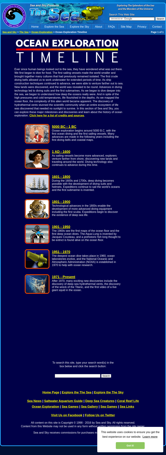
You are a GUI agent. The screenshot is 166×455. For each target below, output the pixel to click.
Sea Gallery (89, 406)
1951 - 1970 (61, 252)
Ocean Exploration (42, 32)
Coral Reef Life (128, 401)
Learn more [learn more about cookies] (150, 436)
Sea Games (70, 406)
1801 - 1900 (61, 202)
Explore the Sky (79, 26)
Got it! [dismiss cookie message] (130, 445)
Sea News (34, 401)
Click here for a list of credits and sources (56, 115)
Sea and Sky (9, 32)
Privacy (141, 26)
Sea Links (127, 406)
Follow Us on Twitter (100, 415)
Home (35, 26)
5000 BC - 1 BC (64, 126)
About (98, 26)
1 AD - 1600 (61, 151)
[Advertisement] (147, 89)
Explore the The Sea (76, 392)
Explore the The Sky (109, 392)
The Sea (24, 32)
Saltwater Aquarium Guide (63, 401)
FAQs (111, 26)
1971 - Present (63, 277)
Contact (157, 26)
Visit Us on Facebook (66, 415)
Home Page (50, 392)
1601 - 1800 (61, 177)
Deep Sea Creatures (99, 401)
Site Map (126, 26)
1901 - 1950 (61, 227)
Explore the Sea (54, 26)
